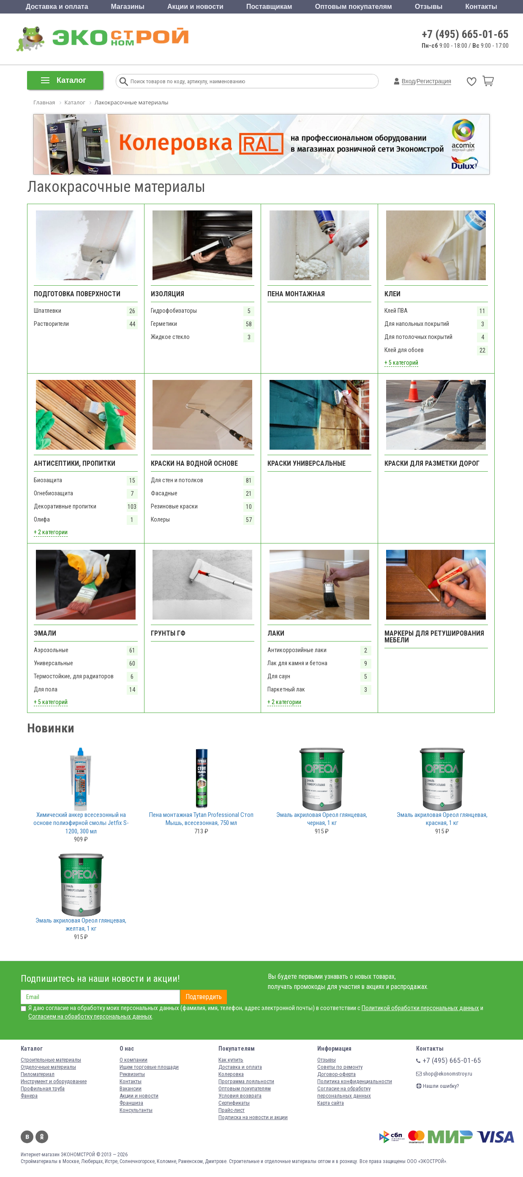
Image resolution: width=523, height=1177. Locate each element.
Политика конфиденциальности (354, 1081)
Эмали (45, 633)
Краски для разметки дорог (431, 463)
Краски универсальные (306, 463)
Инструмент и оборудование (54, 1081)
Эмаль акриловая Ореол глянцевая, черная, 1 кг (321, 819)
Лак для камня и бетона (297, 663)
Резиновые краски (174, 506)
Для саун (278, 676)
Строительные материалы (51, 1060)
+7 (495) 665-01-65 (465, 34)
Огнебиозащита (53, 493)
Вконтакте (27, 1137)
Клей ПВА (396, 310)
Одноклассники (41, 1137)
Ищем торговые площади (149, 1067)
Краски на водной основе (194, 463)
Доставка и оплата (57, 6)
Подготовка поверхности (77, 294)
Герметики (164, 323)
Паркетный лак (286, 689)
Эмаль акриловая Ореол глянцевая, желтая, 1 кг (80, 925)
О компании (133, 1060)
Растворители (51, 323)
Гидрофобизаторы (174, 310)
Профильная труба (43, 1088)
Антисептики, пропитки (74, 463)
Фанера (29, 1095)
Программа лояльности (246, 1081)
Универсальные (53, 663)
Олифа (42, 519)
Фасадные (164, 493)
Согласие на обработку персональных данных (344, 1092)
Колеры (160, 519)
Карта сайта (330, 1103)
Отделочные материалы (48, 1067)
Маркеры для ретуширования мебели (434, 636)
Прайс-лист (231, 1110)
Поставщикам (269, 6)
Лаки (275, 633)
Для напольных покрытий (416, 323)
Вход (408, 81)
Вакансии (131, 1088)
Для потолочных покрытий (418, 336)
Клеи (392, 294)
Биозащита (48, 480)
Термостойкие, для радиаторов (74, 676)
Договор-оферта (336, 1074)
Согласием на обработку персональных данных (90, 1016)
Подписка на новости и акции (253, 1117)
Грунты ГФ (168, 633)
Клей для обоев (404, 350)
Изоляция (167, 294)
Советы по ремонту (339, 1067)
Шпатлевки (47, 310)
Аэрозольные (51, 650)
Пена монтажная (296, 294)
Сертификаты (234, 1103)
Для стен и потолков (177, 480)
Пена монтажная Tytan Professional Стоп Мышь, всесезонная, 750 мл (201, 819)
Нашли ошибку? (437, 1086)
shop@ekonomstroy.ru (444, 1073)
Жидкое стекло (170, 336)
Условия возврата (240, 1095)
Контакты (481, 6)
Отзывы (428, 6)
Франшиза (131, 1103)
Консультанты (136, 1110)
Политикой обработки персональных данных (420, 1008)
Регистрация (434, 81)
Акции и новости (195, 6)
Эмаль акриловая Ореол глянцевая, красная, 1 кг (442, 819)
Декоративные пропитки (65, 506)
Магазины (127, 6)
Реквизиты (132, 1074)
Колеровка (231, 1074)
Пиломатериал (37, 1074)
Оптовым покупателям (353, 6)
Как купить (230, 1060)
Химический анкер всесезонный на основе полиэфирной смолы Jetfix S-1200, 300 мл (81, 823)
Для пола (45, 689)
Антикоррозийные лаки (297, 650)
